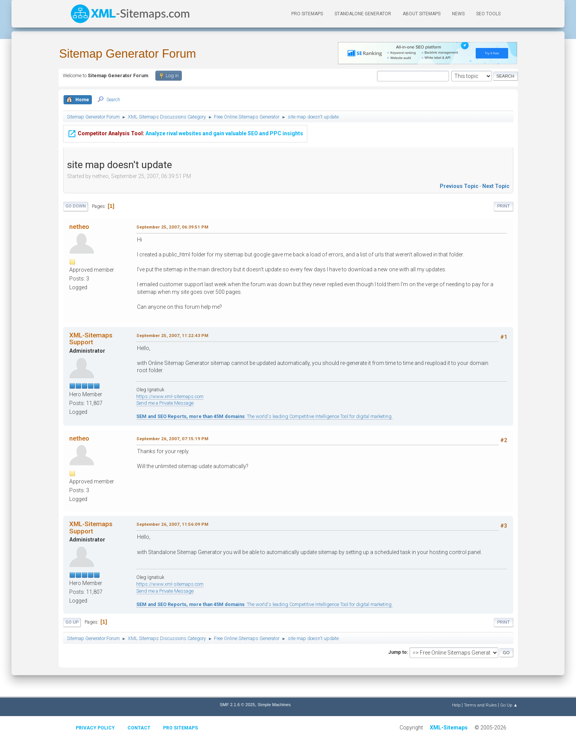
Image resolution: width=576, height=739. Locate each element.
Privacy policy (95, 728)
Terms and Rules (480, 705)
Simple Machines (274, 704)
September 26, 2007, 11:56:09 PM (172, 524)
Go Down (75, 206)
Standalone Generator (363, 13)
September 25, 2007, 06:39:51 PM (172, 227)
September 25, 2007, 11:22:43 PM (172, 335)
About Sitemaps (422, 13)
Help (456, 705)
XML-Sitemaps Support (91, 338)
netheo (79, 226)
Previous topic (459, 186)
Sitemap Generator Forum (127, 53)
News (458, 13)
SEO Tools (488, 13)
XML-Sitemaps (449, 727)
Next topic (495, 186)
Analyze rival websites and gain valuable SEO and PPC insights (185, 132)
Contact (138, 728)
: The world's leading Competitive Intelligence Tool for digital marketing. (264, 416)
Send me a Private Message (165, 403)
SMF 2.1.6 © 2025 (237, 704)
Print (503, 206)
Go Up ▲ (508, 705)
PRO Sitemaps (307, 13)
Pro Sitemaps (180, 728)
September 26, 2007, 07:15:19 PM (172, 438)
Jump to (397, 652)
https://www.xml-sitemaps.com (170, 396)
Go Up (71, 622)
